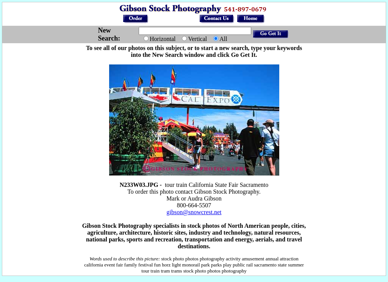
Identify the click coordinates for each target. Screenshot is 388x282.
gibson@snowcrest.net (194, 212)
